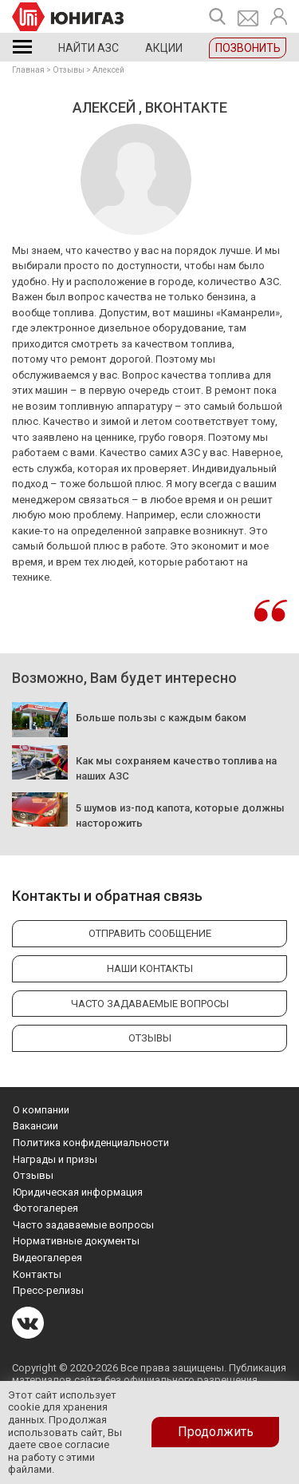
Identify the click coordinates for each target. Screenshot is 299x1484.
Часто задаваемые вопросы (83, 1225)
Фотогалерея (45, 1208)
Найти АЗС (88, 48)
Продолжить (216, 1431)
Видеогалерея (47, 1258)
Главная (28, 69)
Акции (164, 48)
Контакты (37, 1274)
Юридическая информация (78, 1192)
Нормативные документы (76, 1241)
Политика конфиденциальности (91, 1143)
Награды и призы (55, 1159)
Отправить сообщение (150, 933)
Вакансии (35, 1126)
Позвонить (248, 48)
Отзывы (69, 69)
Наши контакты (150, 968)
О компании (41, 1110)
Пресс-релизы (48, 1290)
